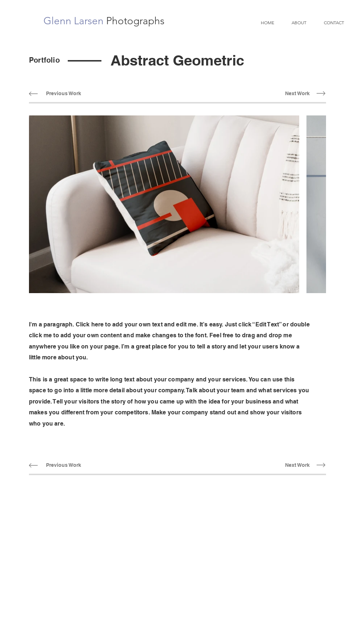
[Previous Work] (63, 93)
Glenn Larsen (74, 21)
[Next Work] (297, 93)
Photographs (135, 21)
